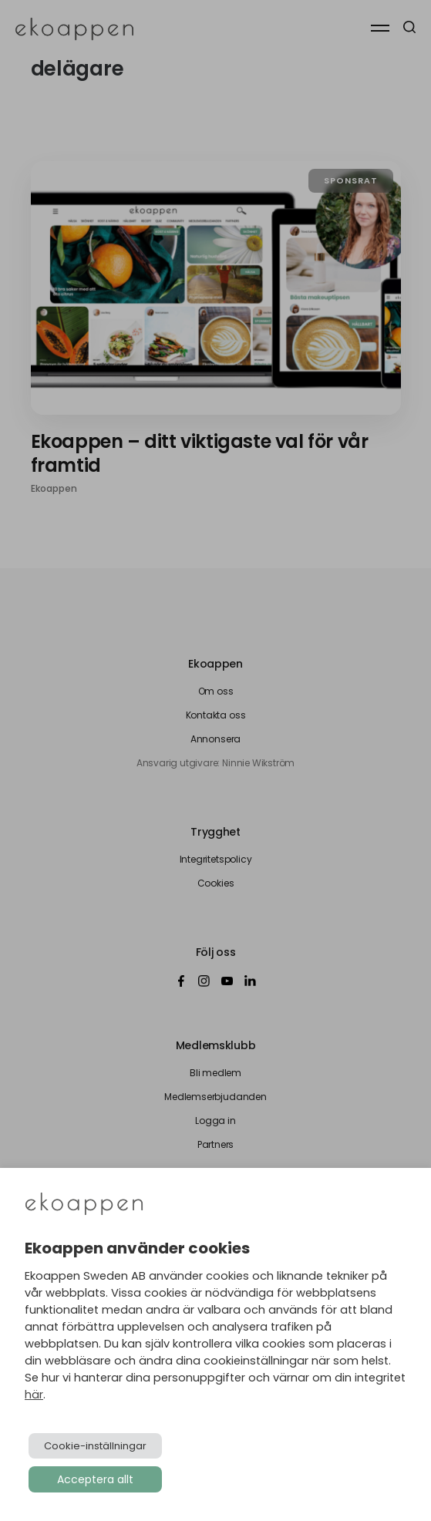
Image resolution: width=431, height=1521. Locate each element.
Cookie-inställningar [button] (95, 1446)
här (34, 1394)
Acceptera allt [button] (95, 1479)
